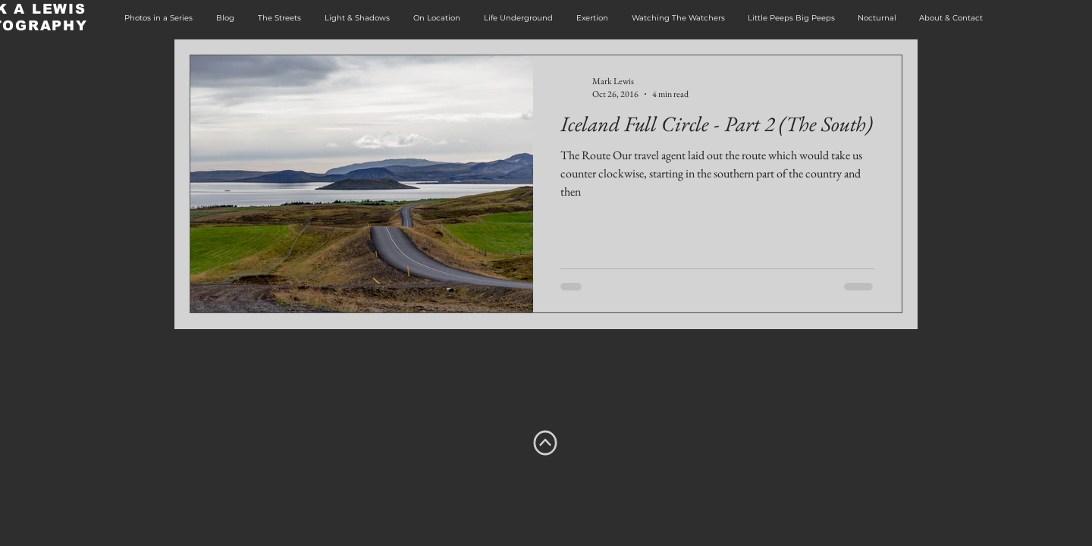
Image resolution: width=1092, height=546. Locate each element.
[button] (158, 18)
